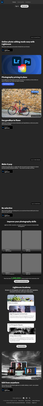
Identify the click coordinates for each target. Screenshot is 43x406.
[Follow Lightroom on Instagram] (26, 398)
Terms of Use (21, 400)
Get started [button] (24, 6)
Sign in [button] (17, 6)
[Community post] (11, 241)
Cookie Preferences (36, 400)
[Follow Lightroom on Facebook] (23, 398)
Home (14, 2)
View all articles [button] (21, 346)
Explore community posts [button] (21, 281)
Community (21, 2)
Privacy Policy (28, 400)
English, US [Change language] (34, 402)
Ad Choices (28, 402)
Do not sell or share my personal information (15, 402)
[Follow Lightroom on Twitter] (29, 398)
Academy (28, 2)
